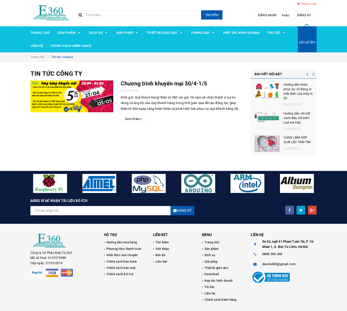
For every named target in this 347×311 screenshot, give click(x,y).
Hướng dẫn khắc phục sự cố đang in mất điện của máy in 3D (298, 91)
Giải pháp (128, 32)
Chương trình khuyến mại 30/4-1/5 (164, 83)
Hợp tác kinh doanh (241, 33)
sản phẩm (307, 42)
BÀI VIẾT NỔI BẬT (268, 74)
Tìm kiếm (211, 15)
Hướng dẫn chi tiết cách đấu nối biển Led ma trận (296, 118)
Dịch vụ (99, 32)
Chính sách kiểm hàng (70, 46)
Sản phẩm (69, 32)
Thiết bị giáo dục (165, 32)
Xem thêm (133, 119)
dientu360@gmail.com (279, 264)
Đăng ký (304, 15)
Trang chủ (40, 33)
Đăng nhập (267, 15)
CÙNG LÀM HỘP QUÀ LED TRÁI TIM (297, 140)
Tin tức (276, 32)
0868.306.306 (272, 254)
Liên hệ (36, 46)
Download (203, 32)
